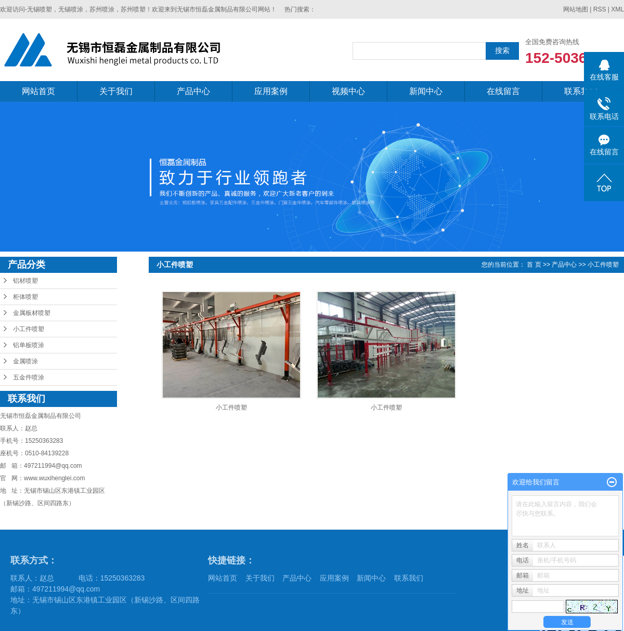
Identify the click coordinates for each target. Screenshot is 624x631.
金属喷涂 (25, 361)
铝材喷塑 (25, 280)
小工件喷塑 (28, 329)
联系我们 (580, 91)
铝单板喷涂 (28, 345)
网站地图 (575, 9)
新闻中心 (426, 91)
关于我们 (116, 91)
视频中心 (348, 91)
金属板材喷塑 (31, 313)
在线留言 (503, 91)
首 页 (534, 264)
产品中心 (193, 91)
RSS (599, 9)
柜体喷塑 (25, 296)
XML (617, 9)
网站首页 (38, 91)
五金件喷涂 (28, 377)
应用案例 (271, 91)
